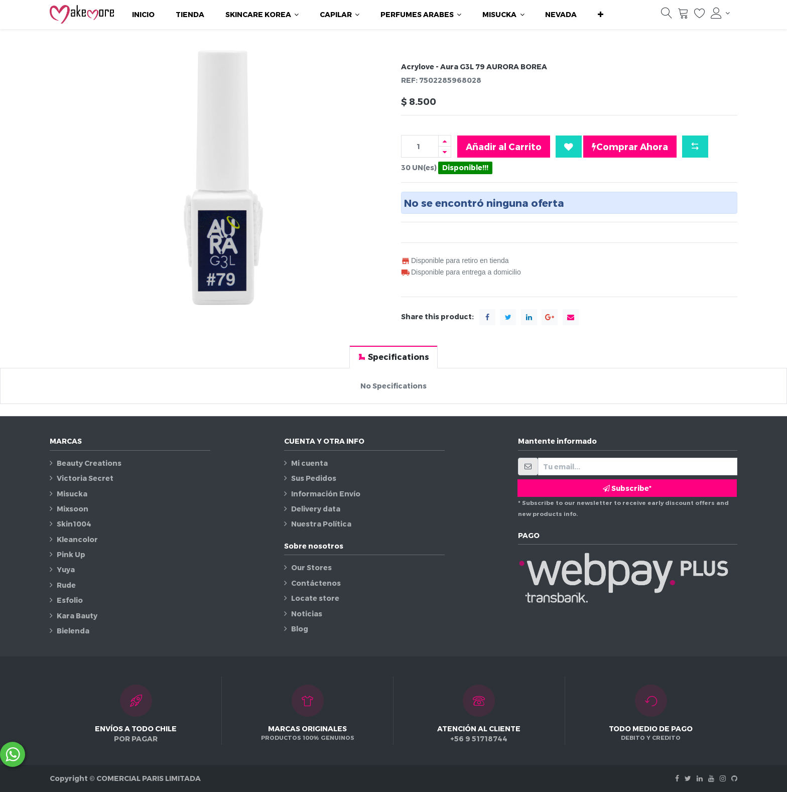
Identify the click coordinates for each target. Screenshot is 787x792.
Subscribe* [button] (627, 488)
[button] (600, 14)
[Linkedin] (700, 778)
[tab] (393, 356)
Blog (299, 628)
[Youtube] (711, 778)
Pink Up (71, 554)
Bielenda (73, 630)
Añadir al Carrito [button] (504, 146)
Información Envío (325, 493)
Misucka (72, 493)
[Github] (734, 778)
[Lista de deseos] (699, 16)
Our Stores (311, 567)
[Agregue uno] (445, 141)
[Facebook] (677, 778)
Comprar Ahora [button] (630, 146)
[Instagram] (723, 778)
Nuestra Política (321, 523)
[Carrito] (683, 16)
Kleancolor (77, 539)
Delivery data (315, 508)
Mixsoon (72, 508)
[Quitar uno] (445, 152)
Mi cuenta (309, 463)
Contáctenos (316, 583)
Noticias (306, 613)
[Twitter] (688, 778)
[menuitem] (143, 14)
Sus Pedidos (313, 478)
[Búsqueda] (666, 16)
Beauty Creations (89, 463)
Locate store (315, 598)
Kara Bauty (77, 615)
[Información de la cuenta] (720, 13)
